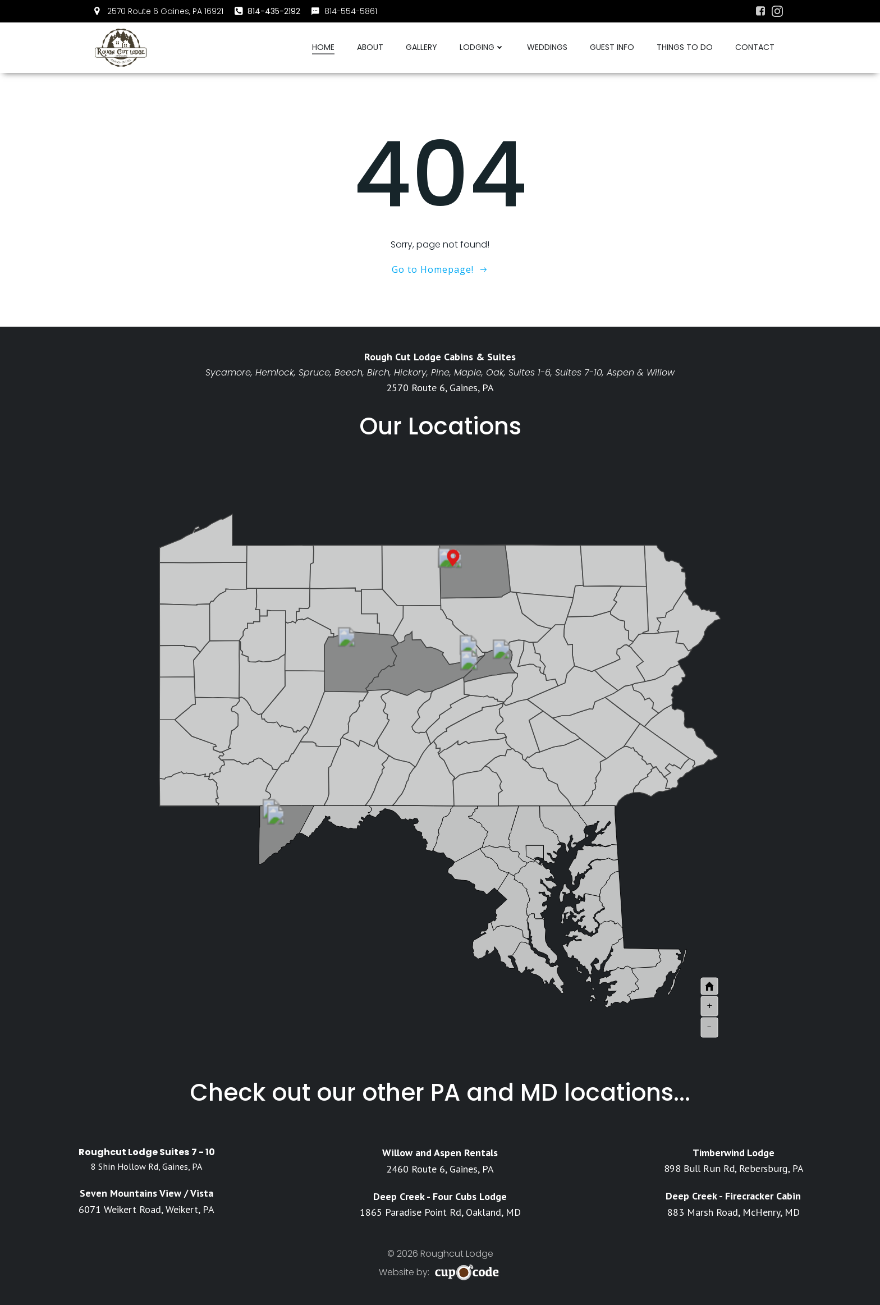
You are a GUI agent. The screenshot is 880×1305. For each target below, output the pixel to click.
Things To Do (685, 47)
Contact (754, 47)
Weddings (547, 47)
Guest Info (612, 47)
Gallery (421, 47)
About (370, 47)
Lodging (482, 47)
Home (323, 47)
